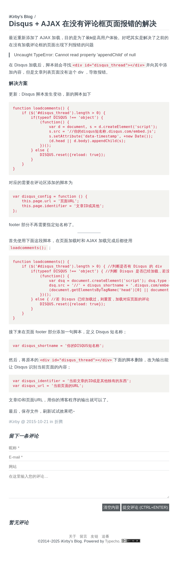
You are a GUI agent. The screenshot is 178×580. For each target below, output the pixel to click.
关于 (72, 560)
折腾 (58, 445)
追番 (105, 560)
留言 (83, 560)
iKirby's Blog (20, 16)
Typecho (112, 565)
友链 (94, 560)
